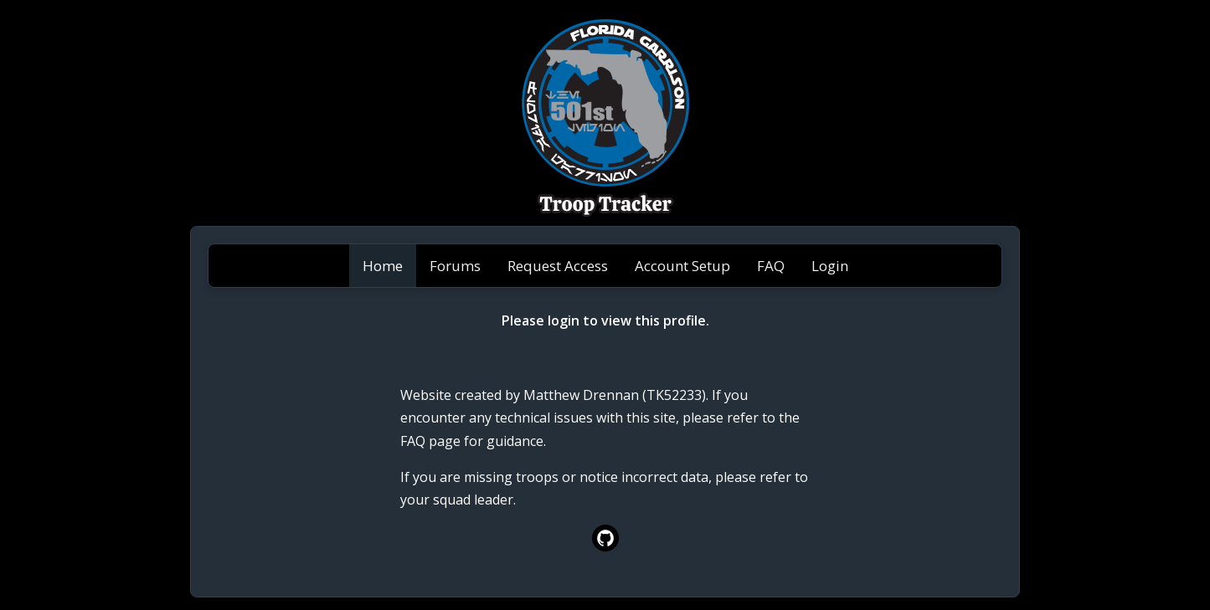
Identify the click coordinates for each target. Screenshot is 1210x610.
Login (829, 265)
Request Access (557, 265)
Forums (455, 265)
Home (383, 265)
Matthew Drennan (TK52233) (614, 395)
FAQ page (430, 441)
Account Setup (682, 265)
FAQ (771, 265)
